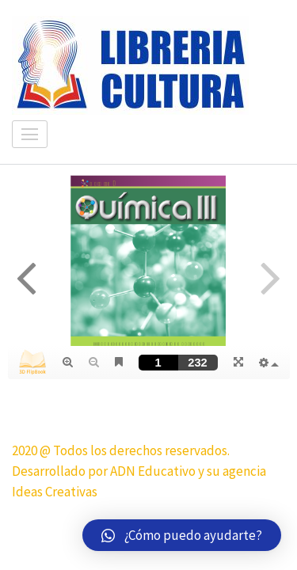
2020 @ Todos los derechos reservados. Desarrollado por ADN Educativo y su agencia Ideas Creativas (139, 471)
